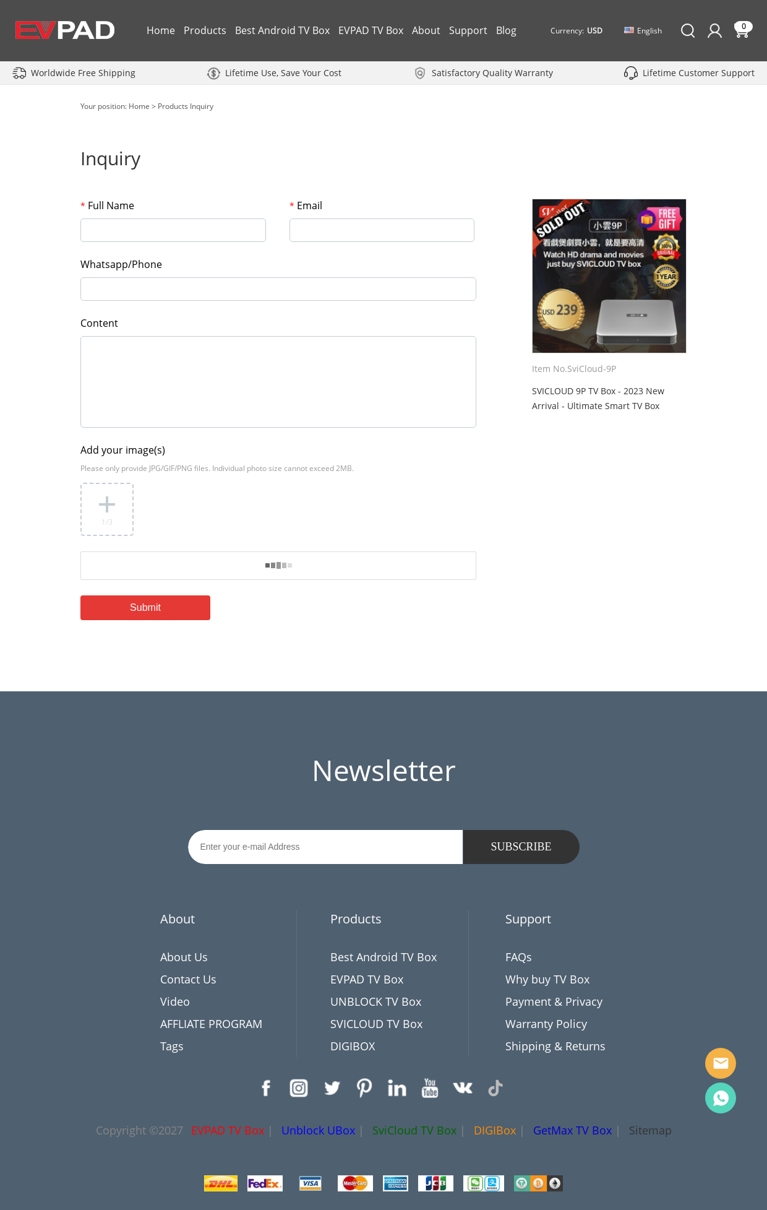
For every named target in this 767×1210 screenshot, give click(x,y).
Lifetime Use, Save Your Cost (283, 73)
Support (468, 30)
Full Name (107, 205)
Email (305, 205)
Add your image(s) (122, 450)
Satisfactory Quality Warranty (492, 73)
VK (463, 1088)
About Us (184, 956)
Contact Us (188, 979)
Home (161, 30)
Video (175, 1001)
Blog (506, 30)
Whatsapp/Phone (121, 264)
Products (205, 30)
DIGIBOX (352, 1046)
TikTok (495, 1088)
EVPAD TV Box (370, 30)
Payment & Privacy (553, 1001)
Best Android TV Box (282, 30)
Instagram (299, 1088)
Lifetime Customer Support (699, 73)
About (426, 30)
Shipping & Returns (555, 1046)
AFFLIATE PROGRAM (211, 1023)
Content (99, 323)
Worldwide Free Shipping (83, 73)
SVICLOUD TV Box (376, 1023)
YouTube (430, 1088)
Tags (172, 1046)
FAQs (518, 956)
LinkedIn (397, 1088)
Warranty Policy (546, 1023)
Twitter (331, 1088)
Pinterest (364, 1088)
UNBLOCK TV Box (375, 1001)
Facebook (266, 1088)
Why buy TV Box (547, 979)
